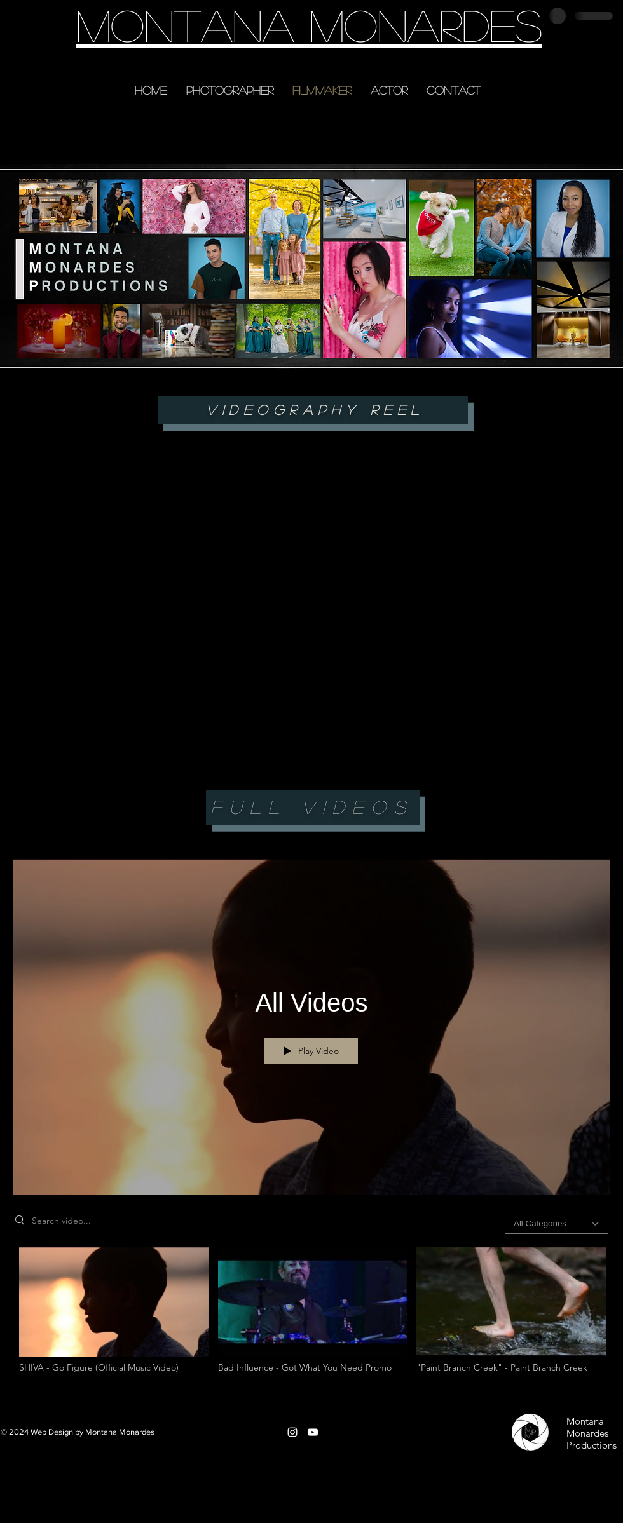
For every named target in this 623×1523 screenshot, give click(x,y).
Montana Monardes (309, 24)
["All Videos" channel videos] (311, 1317)
